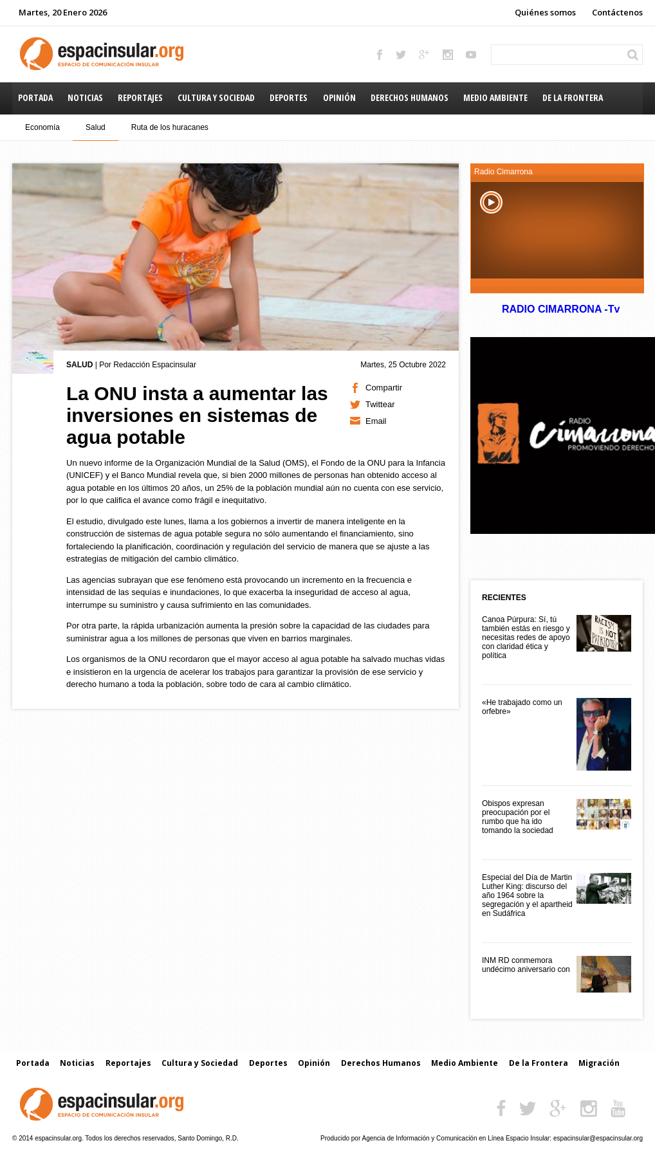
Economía (42, 127)
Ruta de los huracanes (169, 127)
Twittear (380, 404)
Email (376, 421)
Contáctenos (617, 12)
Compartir (383, 387)
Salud (96, 127)
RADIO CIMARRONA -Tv (560, 309)
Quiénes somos (545, 12)
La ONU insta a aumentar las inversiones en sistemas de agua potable (197, 415)
